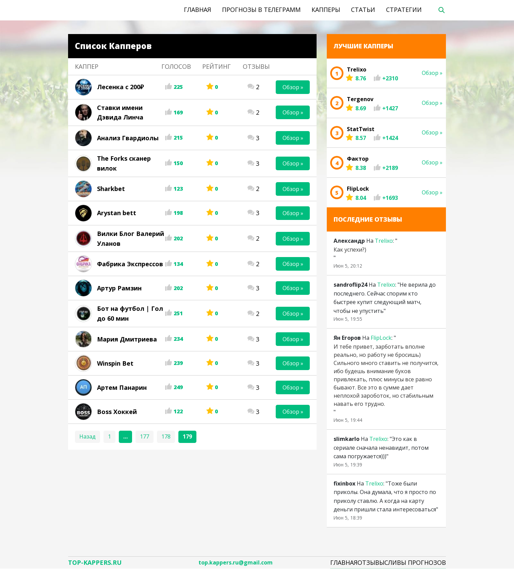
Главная (197, 9)
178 (166, 436)
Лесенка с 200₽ (120, 87)
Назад (87, 436)
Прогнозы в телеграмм (261, 9)
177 (144, 436)
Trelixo (384, 240)
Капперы (325, 9)
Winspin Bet (115, 363)
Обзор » (293, 87)
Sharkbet (111, 189)
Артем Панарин (122, 387)
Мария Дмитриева (127, 339)
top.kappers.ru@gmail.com (235, 564)
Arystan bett (116, 213)
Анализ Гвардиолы (128, 138)
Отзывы (370, 564)
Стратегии (404, 9)
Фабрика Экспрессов (130, 264)
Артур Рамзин (119, 288)
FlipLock (381, 337)
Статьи (363, 9)
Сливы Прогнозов (415, 564)
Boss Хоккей (117, 412)
